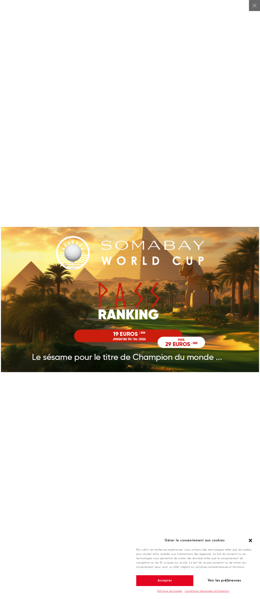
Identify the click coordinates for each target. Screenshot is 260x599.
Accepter (165, 580)
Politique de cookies (169, 591)
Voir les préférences (224, 580)
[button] (250, 540)
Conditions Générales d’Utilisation (207, 591)
